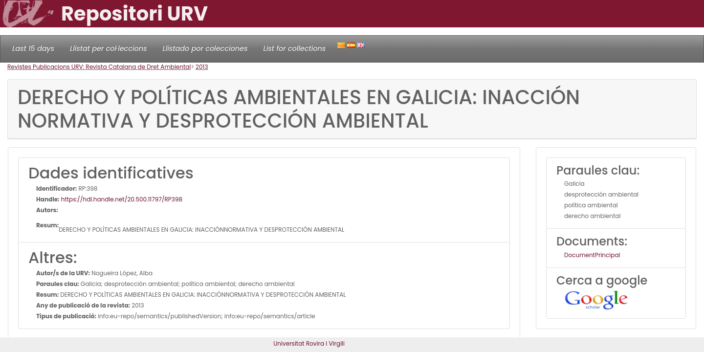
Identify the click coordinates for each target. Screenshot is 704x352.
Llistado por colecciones (205, 48)
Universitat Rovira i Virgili (309, 343)
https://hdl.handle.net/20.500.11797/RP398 (121, 199)
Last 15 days (33, 48)
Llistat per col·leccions (108, 48)
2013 (202, 67)
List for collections (294, 48)
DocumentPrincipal (592, 255)
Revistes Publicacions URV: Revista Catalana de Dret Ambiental (99, 67)
